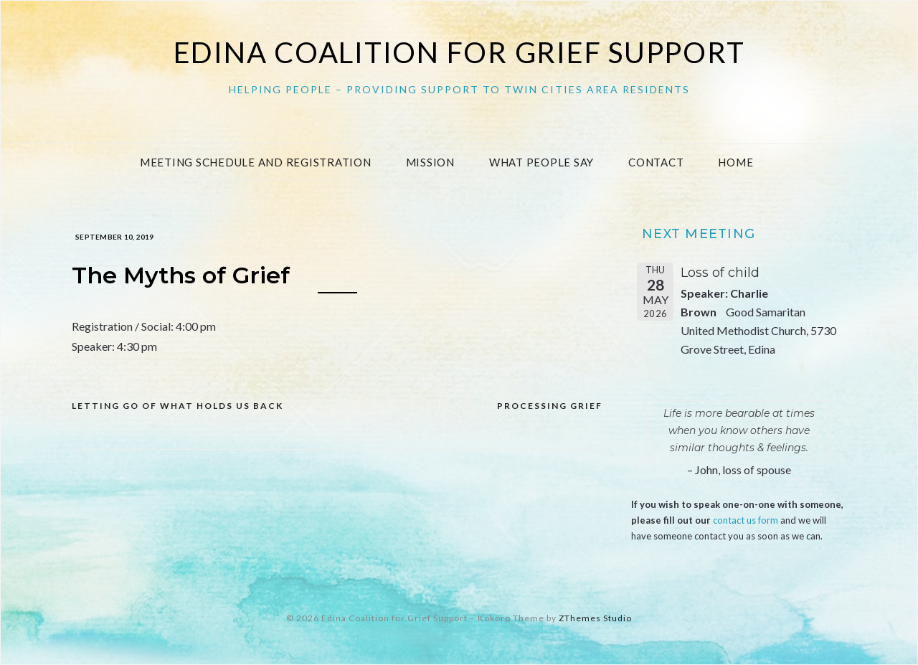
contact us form (745, 520)
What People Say (541, 162)
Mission (430, 162)
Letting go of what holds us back (177, 405)
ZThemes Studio (595, 618)
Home (735, 162)
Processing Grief (549, 405)
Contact (655, 162)
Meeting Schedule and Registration (256, 162)
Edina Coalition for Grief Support (459, 52)
